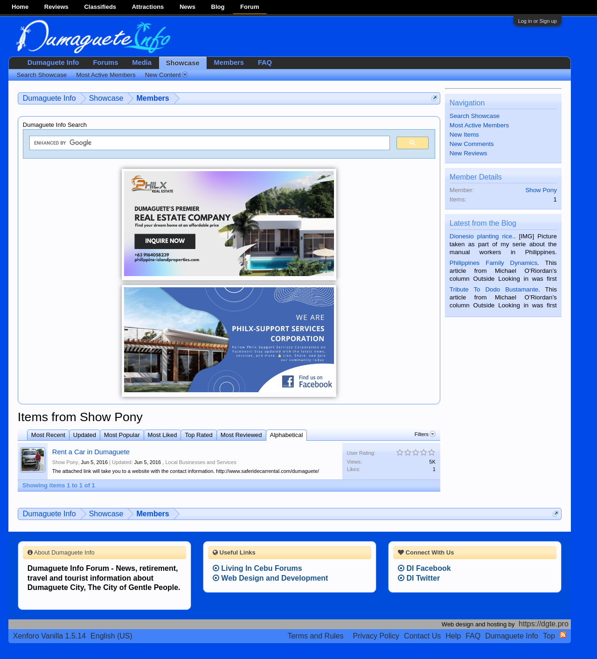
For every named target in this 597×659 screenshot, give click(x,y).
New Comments (472, 143)
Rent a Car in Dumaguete (91, 452)
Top (549, 636)
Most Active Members (479, 125)
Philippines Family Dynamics (493, 262)
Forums (105, 62)
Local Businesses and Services (200, 462)
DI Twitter (419, 578)
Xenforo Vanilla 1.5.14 (49, 636)
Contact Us (422, 636)
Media (142, 62)
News (187, 6)
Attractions (148, 6)
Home (20, 6)
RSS (563, 634)
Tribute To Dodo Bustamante (494, 289)
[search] (208, 143)
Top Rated (198, 434)
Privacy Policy (376, 636)
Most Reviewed (241, 434)
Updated (84, 434)
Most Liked (162, 434)
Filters (425, 434)
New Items (464, 134)
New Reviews (468, 153)
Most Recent (48, 434)
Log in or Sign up (537, 21)
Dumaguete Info (53, 62)
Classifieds (100, 6)
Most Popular (122, 434)
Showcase (183, 63)
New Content (166, 74)
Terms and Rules (315, 636)
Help (453, 636)
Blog (218, 6)
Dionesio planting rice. (482, 236)
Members (229, 62)
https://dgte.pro (544, 624)
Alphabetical (286, 434)
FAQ (265, 62)
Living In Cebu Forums (257, 568)
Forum (249, 6)
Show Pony (65, 462)
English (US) (111, 636)
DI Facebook (424, 568)
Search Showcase (475, 115)
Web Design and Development (270, 578)
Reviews (56, 6)
